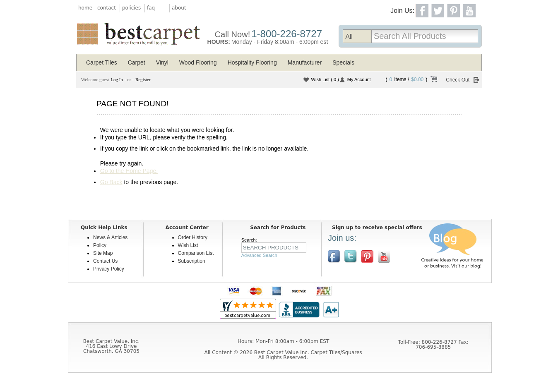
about (179, 8)
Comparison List (196, 253)
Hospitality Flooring (252, 62)
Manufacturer (305, 62)
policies (131, 8)
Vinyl (162, 62)
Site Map (103, 253)
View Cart (433, 80)
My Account (359, 79)
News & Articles (110, 237)
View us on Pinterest (367, 256)
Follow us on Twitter (350, 256)
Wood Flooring (198, 62)
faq (151, 8)
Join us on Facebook (334, 256)
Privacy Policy (108, 269)
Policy (99, 245)
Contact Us (105, 261)
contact (106, 8)
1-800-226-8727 (286, 33)
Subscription (191, 261)
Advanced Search (259, 255)
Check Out (457, 80)
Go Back (111, 182)
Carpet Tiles (101, 62)
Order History (192, 237)
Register (143, 79)
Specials (343, 62)
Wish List (325, 79)
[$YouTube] (384, 256)
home (85, 8)
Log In (117, 79)
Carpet (136, 62)
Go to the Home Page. (129, 171)
